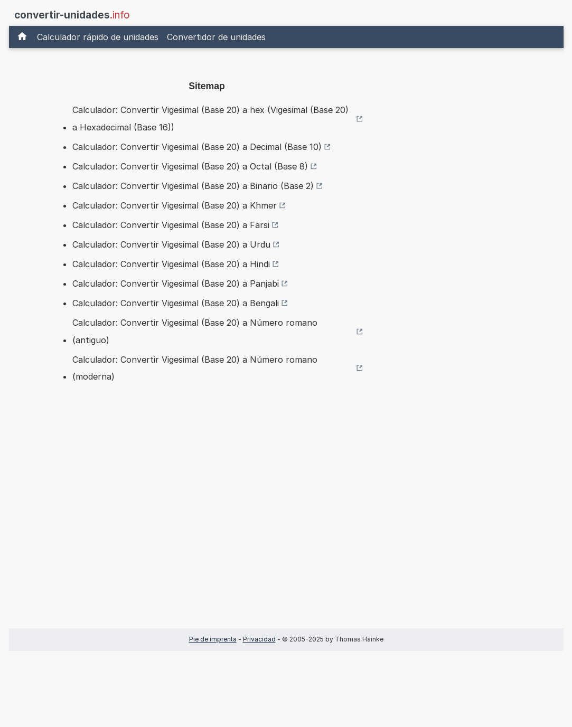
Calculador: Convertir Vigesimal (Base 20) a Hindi (171, 264)
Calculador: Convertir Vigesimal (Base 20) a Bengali (175, 303)
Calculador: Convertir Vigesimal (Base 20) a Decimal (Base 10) (197, 146)
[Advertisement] (207, 522)
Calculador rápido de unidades (97, 37)
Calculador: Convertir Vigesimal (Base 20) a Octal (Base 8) (190, 166)
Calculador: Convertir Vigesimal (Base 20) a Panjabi (175, 283)
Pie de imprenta (213, 639)
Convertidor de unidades (216, 37)
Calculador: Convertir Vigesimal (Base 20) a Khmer (174, 205)
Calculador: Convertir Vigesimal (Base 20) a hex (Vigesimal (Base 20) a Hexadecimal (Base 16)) (210, 118)
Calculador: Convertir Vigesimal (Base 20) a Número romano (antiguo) (194, 331)
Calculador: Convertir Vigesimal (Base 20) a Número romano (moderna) (194, 368)
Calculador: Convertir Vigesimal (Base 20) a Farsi (170, 225)
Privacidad (259, 639)
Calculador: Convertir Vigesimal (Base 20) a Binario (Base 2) (193, 186)
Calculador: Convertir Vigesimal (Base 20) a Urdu (171, 244)
